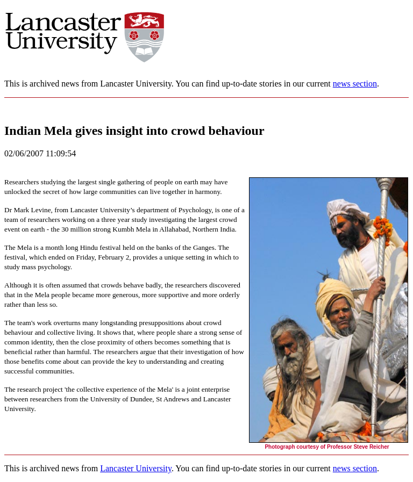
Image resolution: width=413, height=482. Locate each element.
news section (355, 83)
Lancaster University (136, 468)
